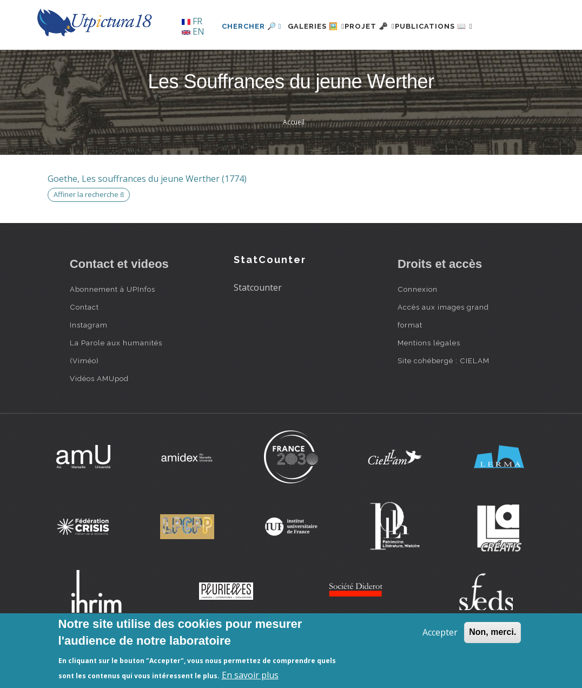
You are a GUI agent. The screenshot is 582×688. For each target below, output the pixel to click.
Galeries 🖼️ (289, 63)
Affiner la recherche (89, 232)
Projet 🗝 (355, 63)
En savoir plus (250, 675)
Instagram (89, 361)
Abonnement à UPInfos (112, 326)
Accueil (294, 159)
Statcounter (258, 325)
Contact (84, 343)
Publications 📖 (433, 63)
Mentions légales (429, 379)
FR (192, 21)
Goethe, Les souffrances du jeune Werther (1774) (147, 215)
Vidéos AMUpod (99, 415)
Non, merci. (492, 632)
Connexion (418, 326)
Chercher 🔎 (218, 63)
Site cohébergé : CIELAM (444, 397)
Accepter (440, 632)
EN (193, 31)
